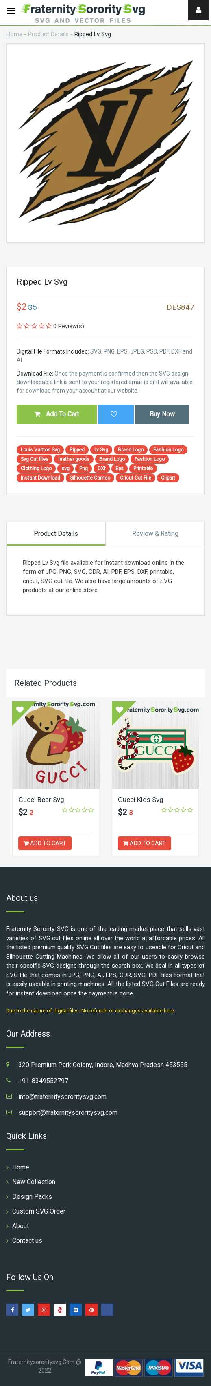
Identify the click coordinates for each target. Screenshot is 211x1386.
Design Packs (32, 1196)
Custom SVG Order (38, 1211)
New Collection (33, 1182)
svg (65, 468)
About (20, 1226)
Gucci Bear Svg (41, 800)
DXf (102, 468)
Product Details (48, 34)
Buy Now (162, 414)
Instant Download (40, 478)
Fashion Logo (168, 450)
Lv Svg (101, 450)
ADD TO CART (45, 843)
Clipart (168, 478)
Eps (119, 468)
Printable (143, 468)
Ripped (77, 450)
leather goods (73, 459)
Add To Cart (56, 414)
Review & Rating (155, 533)
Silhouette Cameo (90, 478)
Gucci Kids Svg (140, 800)
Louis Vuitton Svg (40, 450)
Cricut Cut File (135, 478)
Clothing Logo (36, 468)
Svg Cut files (34, 459)
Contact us (27, 1241)
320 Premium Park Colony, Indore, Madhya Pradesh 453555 (102, 1065)
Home (14, 34)
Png (83, 468)
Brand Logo (131, 450)
